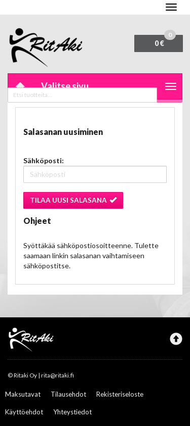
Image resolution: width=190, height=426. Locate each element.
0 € (165, 41)
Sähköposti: (43, 160)
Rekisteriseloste (119, 394)
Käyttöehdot (24, 412)
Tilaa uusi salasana (73, 200)
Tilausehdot (68, 394)
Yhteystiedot (72, 412)
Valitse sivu (65, 85)
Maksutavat (23, 394)
